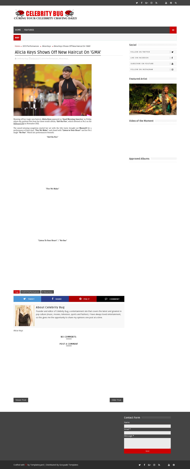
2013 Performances (31, 46)
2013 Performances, (50, 58)
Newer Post (20, 400)
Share (57, 299)
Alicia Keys (46, 46)
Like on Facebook (153, 58)
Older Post (116, 400)
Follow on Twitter (153, 52)
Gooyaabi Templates (68, 464)
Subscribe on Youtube (153, 64)
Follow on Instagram (153, 69)
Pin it (84, 299)
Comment (112, 299)
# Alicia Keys (47, 292)
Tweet (29, 299)
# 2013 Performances (30, 292)
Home (18, 30)
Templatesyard (37, 464)
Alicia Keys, (63, 58)
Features (29, 30)
